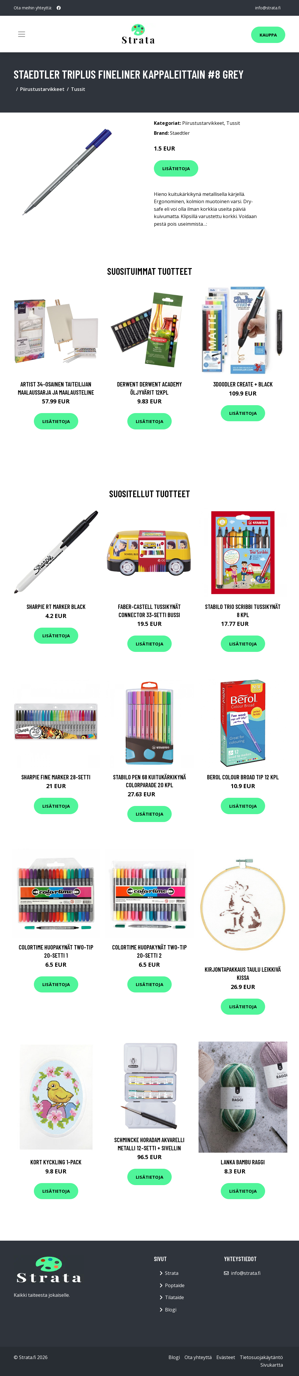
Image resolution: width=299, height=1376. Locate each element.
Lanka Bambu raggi (243, 1162)
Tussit (78, 89)
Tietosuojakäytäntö (261, 1357)
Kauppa (268, 35)
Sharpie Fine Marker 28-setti (56, 777)
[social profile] (58, 7)
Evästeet (225, 1357)
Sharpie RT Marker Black (56, 606)
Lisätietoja (176, 168)
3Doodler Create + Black (243, 384)
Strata (171, 1273)
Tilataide (174, 1297)
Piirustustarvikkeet (42, 89)
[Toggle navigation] (21, 34)
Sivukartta (271, 1365)
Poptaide (175, 1285)
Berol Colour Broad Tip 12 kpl (243, 777)
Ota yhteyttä (198, 1357)
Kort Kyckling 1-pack (55, 1162)
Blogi (170, 1309)
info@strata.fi (268, 8)
